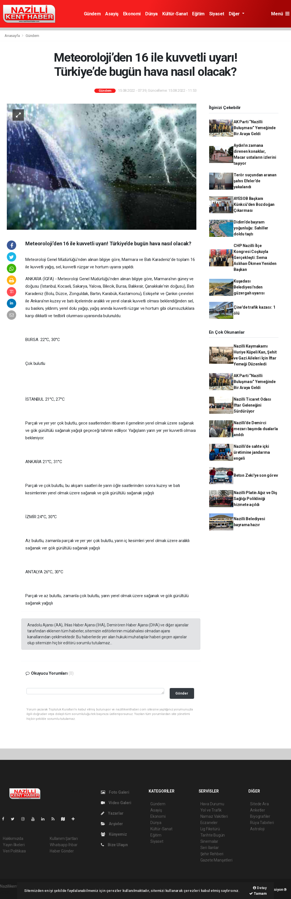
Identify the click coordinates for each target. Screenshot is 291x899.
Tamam (258, 893)
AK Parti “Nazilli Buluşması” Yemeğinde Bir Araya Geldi (255, 128)
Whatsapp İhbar (63, 844)
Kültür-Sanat (175, 13)
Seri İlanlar (209, 847)
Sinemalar (209, 841)
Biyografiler (260, 816)
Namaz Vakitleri (214, 816)
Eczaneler (209, 822)
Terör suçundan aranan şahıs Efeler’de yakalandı (255, 181)
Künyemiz (114, 834)
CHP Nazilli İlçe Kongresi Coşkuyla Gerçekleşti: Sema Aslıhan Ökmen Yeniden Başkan (255, 257)
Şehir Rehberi (212, 854)
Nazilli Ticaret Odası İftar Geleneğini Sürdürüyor (252, 405)
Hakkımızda (13, 838)
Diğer (235, 13)
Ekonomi (132, 13)
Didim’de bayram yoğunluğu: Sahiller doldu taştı (251, 228)
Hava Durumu (212, 804)
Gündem (92, 13)
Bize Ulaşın (114, 844)
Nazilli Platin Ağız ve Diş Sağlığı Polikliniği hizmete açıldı (255, 498)
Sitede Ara (259, 804)
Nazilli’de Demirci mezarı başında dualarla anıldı (256, 429)
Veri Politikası (14, 851)
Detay (260, 888)
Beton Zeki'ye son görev (256, 475)
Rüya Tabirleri (262, 822)
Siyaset (216, 13)
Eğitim (198, 13)
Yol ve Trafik (211, 810)
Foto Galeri (115, 792)
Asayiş (112, 13)
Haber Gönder (62, 851)
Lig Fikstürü (210, 829)
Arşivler (112, 823)
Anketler (257, 810)
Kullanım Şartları (64, 838)
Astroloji (257, 829)
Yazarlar (112, 813)
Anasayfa (12, 36)
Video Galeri (116, 802)
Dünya (151, 13)
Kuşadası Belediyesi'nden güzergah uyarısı (249, 287)
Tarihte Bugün (212, 835)
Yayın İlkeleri (13, 844)
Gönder (181, 693)
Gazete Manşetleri (216, 860)
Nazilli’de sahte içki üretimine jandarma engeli (252, 452)
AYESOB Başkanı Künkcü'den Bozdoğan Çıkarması (254, 204)
